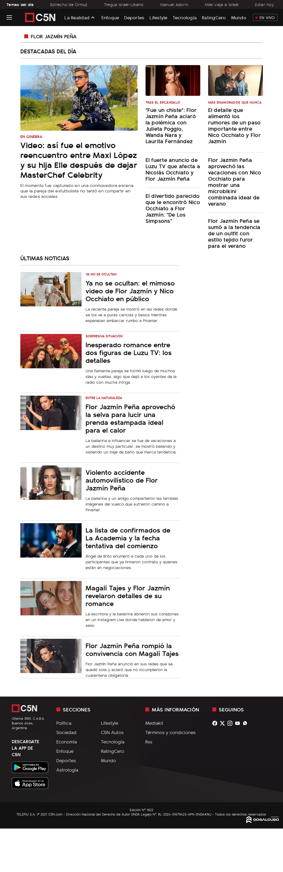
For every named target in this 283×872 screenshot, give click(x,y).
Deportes (134, 17)
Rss (148, 741)
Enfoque (110, 17)
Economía (66, 741)
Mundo (238, 17)
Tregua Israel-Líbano (124, 4)
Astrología (67, 770)
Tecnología (185, 17)
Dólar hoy (264, 4)
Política (63, 723)
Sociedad (66, 732)
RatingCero (214, 17)
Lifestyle (158, 17)
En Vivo (265, 17)
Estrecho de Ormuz (69, 4)
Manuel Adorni (174, 4)
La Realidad (76, 17)
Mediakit (154, 723)
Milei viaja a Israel (222, 4)
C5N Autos (112, 732)
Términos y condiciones (170, 732)
